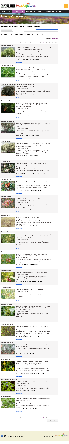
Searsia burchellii (7, 326)
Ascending (48, 38)
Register (66, 3)
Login (62, 3)
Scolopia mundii (6, 362)
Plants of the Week (18, 11)
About (9, 11)
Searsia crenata (6, 272)
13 (52, 42)
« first (17, 42)
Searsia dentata (6, 253)
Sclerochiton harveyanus (9, 382)
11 (46, 42)
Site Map (51, 436)
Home (3, 11)
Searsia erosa (5, 216)
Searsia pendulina (7, 46)
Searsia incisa (5, 162)
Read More (18, 62)
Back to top (52, 423)
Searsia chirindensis (7, 306)
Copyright (46, 436)
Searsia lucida (5, 101)
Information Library (48, 11)
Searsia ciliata (5, 289)
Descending (55, 38)
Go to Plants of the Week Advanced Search (47, 30)
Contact (58, 11)
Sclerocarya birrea (7, 399)
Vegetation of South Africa (33, 11)
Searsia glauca (6, 181)
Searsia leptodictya (7, 122)
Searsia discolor (6, 233)
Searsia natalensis (7, 66)
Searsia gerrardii (6, 198)
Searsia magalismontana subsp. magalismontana (17, 84)
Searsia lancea (6, 142)
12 (49, 42)
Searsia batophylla (7, 345)
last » (56, 42)
